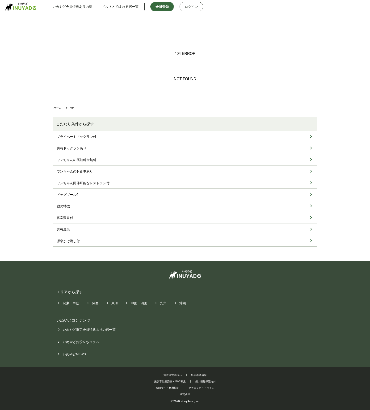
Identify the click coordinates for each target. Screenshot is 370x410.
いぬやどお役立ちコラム (81, 342)
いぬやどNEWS (74, 354)
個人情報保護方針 (205, 381)
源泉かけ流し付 (68, 241)
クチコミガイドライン (201, 387)
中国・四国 (139, 303)
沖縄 (182, 303)
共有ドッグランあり (71, 148)
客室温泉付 (65, 218)
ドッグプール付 (68, 194)
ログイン (191, 7)
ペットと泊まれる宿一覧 (120, 7)
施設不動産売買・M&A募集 (170, 381)
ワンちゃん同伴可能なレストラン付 (83, 183)
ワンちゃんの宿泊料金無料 (76, 160)
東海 (114, 303)
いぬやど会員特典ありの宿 (72, 7)
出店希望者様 (199, 375)
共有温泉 (63, 229)
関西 (95, 303)
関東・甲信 (71, 303)
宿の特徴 (63, 206)
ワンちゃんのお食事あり (75, 171)
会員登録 (162, 6)
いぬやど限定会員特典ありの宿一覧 (89, 330)
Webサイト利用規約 (167, 387)
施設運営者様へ (173, 375)
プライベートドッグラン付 (76, 137)
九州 (163, 303)
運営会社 (185, 394)
